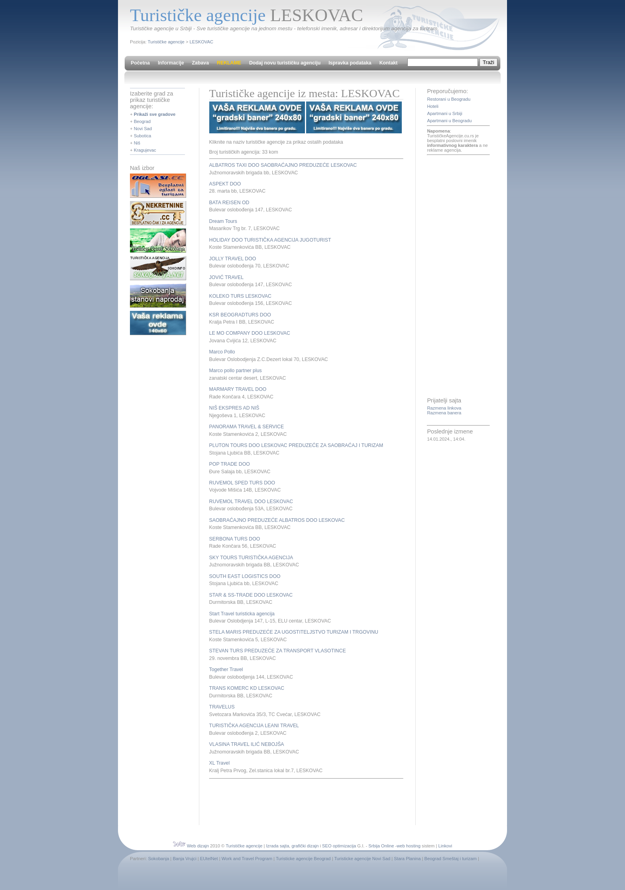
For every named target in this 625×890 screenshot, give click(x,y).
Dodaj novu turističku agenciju (284, 63)
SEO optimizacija (339, 845)
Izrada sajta (277, 845)
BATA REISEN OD (229, 202)
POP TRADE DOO (229, 464)
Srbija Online (381, 845)
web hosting (409, 845)
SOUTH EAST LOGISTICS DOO (245, 576)
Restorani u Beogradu (448, 99)
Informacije (171, 63)
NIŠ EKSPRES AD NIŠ (234, 408)
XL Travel (219, 763)
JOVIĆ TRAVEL (226, 277)
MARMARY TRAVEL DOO (238, 389)
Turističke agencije (166, 41)
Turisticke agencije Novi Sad (362, 858)
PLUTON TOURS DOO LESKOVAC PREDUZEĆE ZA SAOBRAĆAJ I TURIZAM (296, 445)
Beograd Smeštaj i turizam (451, 858)
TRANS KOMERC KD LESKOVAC (247, 688)
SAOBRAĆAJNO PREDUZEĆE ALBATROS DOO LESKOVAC (277, 520)
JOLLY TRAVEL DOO (232, 259)
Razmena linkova (444, 408)
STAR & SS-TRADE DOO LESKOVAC (251, 595)
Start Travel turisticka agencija (242, 614)
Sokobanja (158, 858)
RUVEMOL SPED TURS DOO (242, 483)
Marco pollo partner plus (235, 370)
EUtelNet (209, 858)
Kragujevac (145, 150)
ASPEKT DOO (225, 184)
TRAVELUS (222, 707)
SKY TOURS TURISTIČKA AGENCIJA (251, 557)
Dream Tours (223, 221)
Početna (140, 63)
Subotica (142, 135)
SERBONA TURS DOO (234, 539)
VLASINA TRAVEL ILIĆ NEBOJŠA (246, 744)
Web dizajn (198, 845)
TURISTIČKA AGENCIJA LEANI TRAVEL (254, 725)
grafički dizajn (305, 845)
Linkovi (445, 845)
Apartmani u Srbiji (444, 113)
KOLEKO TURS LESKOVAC (240, 296)
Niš (137, 143)
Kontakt (388, 63)
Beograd (142, 121)
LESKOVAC (201, 41)
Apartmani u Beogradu (449, 120)
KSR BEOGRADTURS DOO (240, 315)
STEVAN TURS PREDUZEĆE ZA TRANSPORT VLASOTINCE (277, 651)
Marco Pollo (222, 352)
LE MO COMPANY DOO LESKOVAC (249, 333)
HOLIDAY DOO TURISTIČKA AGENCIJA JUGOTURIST (270, 240)
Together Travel (226, 669)
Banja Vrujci (184, 858)
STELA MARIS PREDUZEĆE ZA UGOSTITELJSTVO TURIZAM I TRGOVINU (293, 632)
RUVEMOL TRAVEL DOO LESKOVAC (251, 501)
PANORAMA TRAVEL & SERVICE (246, 426)
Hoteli (432, 106)
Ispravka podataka (349, 63)
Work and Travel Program (247, 858)
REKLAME (229, 63)
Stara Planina (407, 858)
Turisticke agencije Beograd (303, 858)
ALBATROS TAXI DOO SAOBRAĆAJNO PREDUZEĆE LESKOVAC (283, 165)
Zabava (200, 63)
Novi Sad (143, 128)
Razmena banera (444, 412)
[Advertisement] (302, 801)
